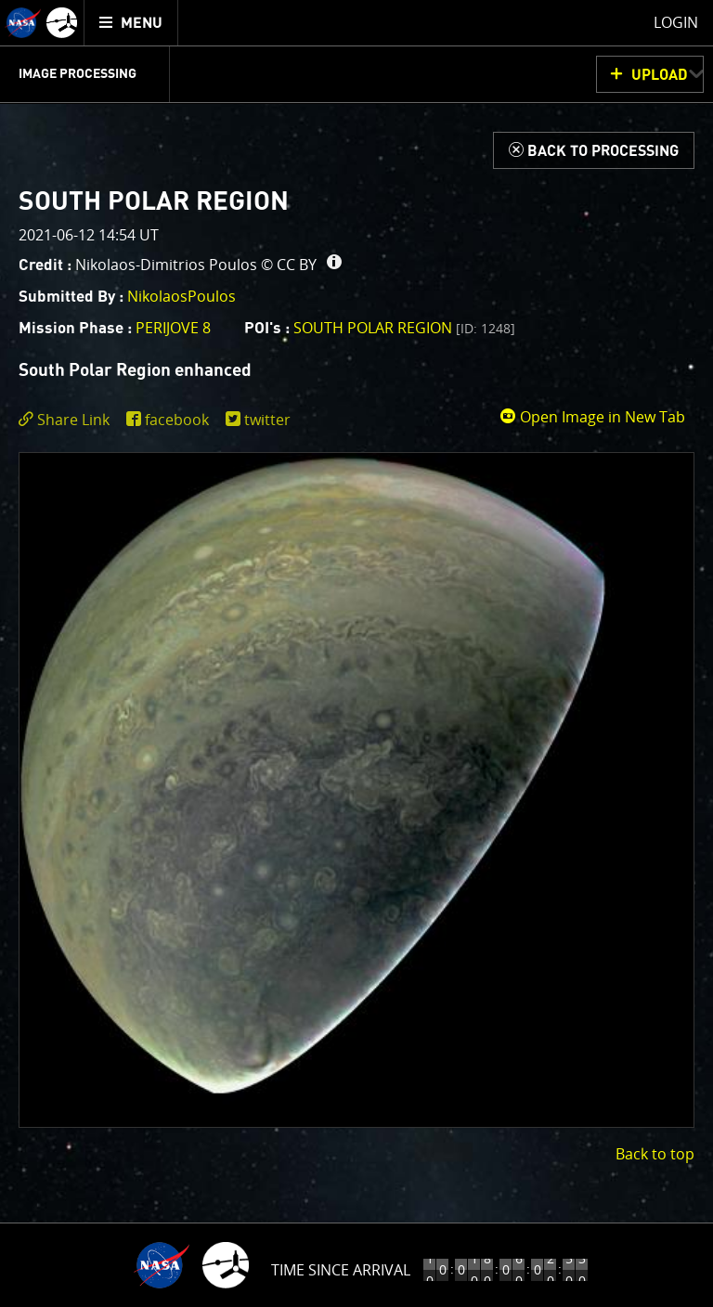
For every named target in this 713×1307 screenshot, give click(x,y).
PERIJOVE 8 (173, 327)
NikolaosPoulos (181, 296)
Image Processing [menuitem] (77, 74)
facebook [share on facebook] (177, 419)
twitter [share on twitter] (267, 419)
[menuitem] (131, 22)
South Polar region (404, 327)
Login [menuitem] (676, 22)
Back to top (655, 1153)
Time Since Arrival (340, 1269)
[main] (356, 653)
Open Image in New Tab (592, 417)
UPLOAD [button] (659, 75)
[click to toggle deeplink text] (68, 420)
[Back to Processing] (593, 150)
